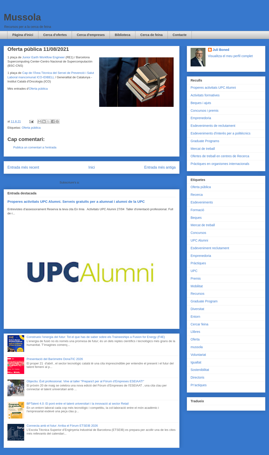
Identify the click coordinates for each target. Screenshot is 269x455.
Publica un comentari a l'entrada (34, 147)
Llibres (195, 332)
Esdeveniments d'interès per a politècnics (220, 133)
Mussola (22, 17)
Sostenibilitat (200, 370)
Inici (91, 167)
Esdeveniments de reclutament (213, 126)
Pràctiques (198, 263)
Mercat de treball (203, 149)
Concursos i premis (205, 110)
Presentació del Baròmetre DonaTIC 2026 (55, 359)
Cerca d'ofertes (55, 35)
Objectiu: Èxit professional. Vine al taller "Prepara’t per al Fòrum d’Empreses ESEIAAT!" (85, 381)
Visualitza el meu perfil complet (230, 56)
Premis (196, 278)
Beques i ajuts (201, 103)
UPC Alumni (199, 240)
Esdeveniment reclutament (210, 248)
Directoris (197, 377)
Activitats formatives (205, 95)
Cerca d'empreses (91, 35)
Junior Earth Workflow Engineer (43, 57)
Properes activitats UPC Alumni (213, 87)
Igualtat (196, 362)
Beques (196, 217)
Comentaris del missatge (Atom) (102, 182)
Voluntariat (198, 355)
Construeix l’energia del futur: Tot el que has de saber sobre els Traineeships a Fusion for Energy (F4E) (96, 337)
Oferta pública (38, 88)
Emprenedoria (201, 118)
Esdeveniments (202, 202)
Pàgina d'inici (22, 35)
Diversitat (197, 309)
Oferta (195, 339)
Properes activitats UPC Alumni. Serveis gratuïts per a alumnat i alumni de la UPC (76, 201)
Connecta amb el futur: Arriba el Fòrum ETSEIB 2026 (62, 425)
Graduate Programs (205, 141)
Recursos (197, 293)
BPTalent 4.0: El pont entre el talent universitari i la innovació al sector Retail (78, 403)
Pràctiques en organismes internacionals (220, 164)
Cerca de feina (151, 35)
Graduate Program (204, 301)
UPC (194, 271)
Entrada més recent (23, 167)
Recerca (197, 194)
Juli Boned (221, 50)
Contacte (180, 35)
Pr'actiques (199, 385)
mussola (197, 347)
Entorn (195, 316)
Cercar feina (199, 324)
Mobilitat (197, 286)
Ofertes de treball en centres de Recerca (220, 156)
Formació (197, 210)
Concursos (198, 233)
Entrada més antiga (160, 167)
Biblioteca (122, 35)
